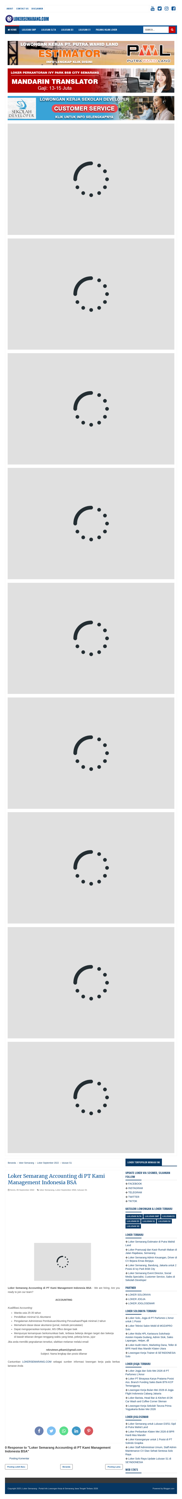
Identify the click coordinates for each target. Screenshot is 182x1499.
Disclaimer (37, 8)
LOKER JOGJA (136, 1299)
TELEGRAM (135, 1192)
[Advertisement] (64, 1218)
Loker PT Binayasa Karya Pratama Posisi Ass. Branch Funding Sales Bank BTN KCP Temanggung (149, 1382)
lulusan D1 (168, 1216)
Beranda (66, 1467)
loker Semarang (47, 1190)
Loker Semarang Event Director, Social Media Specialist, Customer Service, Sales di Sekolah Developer (150, 1277)
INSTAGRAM (135, 1188)
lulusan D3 (133, 1221)
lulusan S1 (82, 1190)
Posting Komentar (19, 1458)
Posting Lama (114, 1467)
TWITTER (133, 1196)
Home (12, 29)
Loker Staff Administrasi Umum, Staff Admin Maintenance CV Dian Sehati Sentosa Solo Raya (150, 1451)
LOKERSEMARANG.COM (36, 1361)
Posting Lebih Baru (16, 1467)
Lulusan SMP (152, 1216)
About (10, 8)
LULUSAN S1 (84, 29)
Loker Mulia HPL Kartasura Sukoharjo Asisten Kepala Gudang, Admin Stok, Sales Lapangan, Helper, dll (149, 1337)
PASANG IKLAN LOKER (106, 29)
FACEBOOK (135, 1183)
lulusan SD (133, 1226)
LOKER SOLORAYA (139, 1294)
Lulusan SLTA (134, 1216)
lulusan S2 (164, 1221)
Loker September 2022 (65, 1190)
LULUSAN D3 (67, 29)
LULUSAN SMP (29, 29)
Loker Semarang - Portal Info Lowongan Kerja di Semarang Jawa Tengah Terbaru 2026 (60, 1488)
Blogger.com (169, 1488)
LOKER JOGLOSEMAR (141, 1303)
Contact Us (22, 8)
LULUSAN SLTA (48, 29)
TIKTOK (132, 1201)
